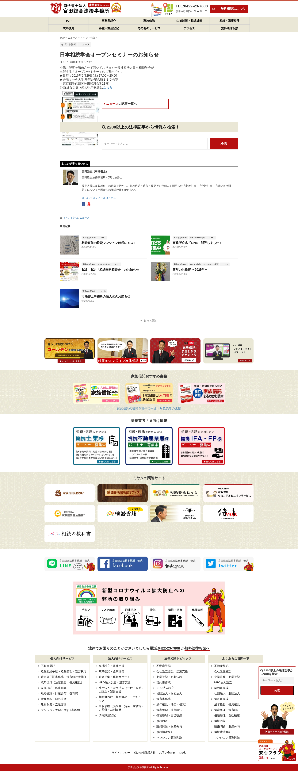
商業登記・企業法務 (111, 671)
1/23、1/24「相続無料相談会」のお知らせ (110, 269)
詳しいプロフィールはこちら (99, 197)
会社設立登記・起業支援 (172, 671)
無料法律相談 (229, 28)
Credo (182, 752)
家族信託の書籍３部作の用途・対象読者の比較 (149, 408)
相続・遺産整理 (229, 20)
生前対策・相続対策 (189, 20)
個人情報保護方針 (144, 752)
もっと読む (150, 320)
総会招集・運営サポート (114, 676)
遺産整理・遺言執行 (169, 710)
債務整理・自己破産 (54, 698)
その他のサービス (149, 28)
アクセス (189, 28)
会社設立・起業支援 (111, 665)
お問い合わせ (167, 752)
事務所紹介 (109, 20)
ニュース (120, 103)
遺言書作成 (163, 698)
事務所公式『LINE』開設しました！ (197, 242)
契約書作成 (163, 682)
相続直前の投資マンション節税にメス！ (109, 242)
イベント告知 (70, 217)
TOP (68, 20)
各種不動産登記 (109, 28)
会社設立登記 (222, 671)
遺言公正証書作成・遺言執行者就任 (63, 676)
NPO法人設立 (165, 687)
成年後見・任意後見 (227, 704)
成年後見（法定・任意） (172, 704)
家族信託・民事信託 (54, 687)
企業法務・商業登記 (227, 676)
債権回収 (162, 721)
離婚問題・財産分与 (169, 726)
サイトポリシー (121, 752)
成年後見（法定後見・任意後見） (62, 682)
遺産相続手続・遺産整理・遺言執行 (63, 671)
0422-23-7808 (169, 648)
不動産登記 (48, 665)
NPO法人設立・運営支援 (115, 682)
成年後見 (68, 28)
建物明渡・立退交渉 (54, 704)
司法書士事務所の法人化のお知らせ (106, 296)
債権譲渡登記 (107, 715)
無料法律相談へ (197, 648)
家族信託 (149, 20)
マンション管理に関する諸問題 (61, 710)
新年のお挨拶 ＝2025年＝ (190, 269)
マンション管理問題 (169, 737)
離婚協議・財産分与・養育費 (59, 693)
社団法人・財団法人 (169, 693)
